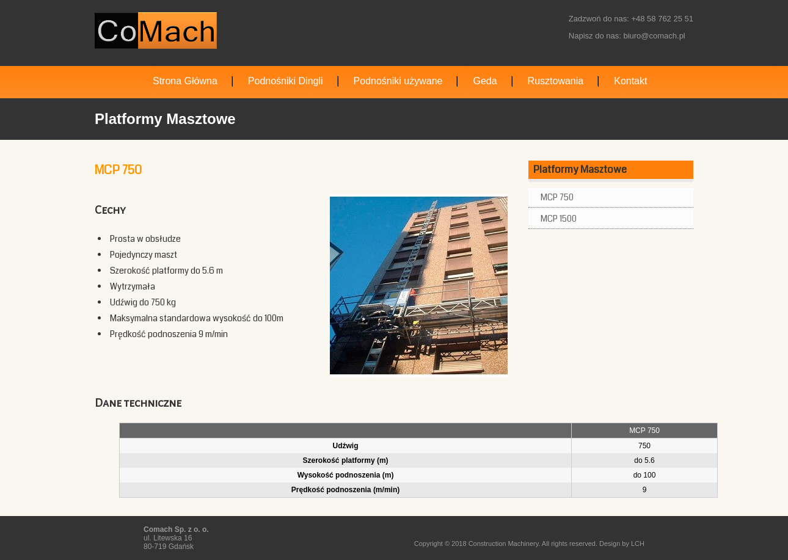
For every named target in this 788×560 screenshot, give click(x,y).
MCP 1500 (559, 219)
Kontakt (630, 81)
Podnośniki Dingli (285, 81)
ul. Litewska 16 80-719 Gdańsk (176, 538)
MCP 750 (557, 197)
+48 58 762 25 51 (662, 18)
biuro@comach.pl (654, 35)
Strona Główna (185, 81)
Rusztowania (556, 81)
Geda (485, 81)
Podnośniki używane (398, 81)
